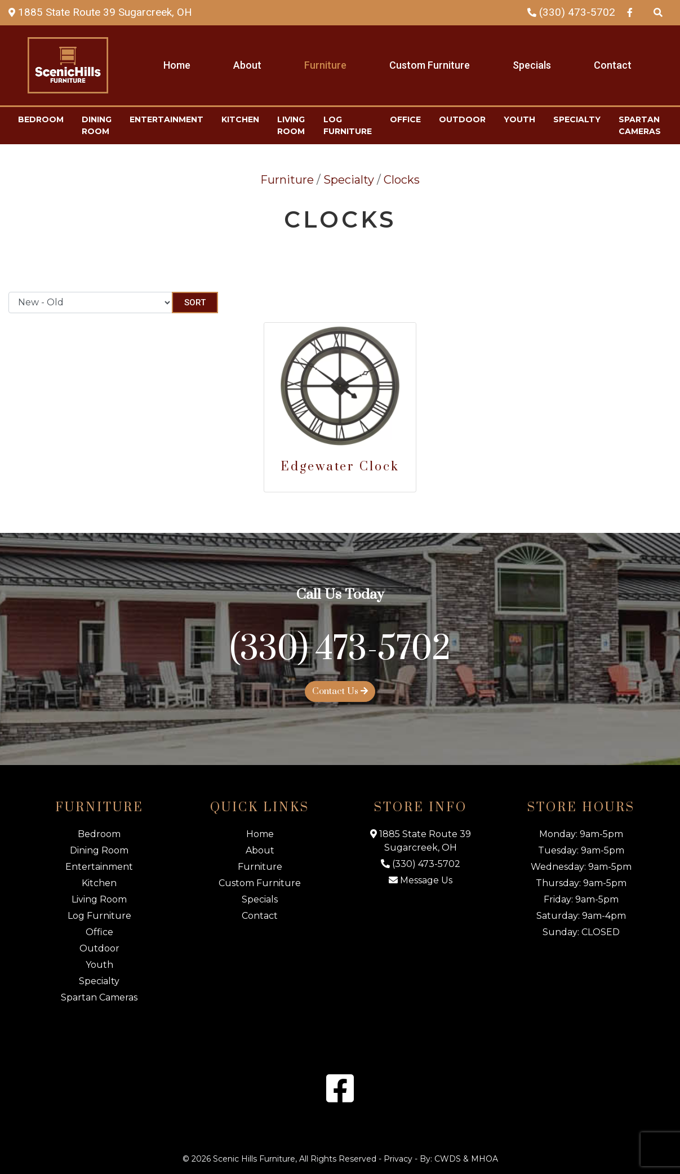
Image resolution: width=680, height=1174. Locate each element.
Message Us (420, 880)
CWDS (447, 1159)
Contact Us (340, 691)
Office (405, 119)
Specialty (577, 119)
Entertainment (166, 119)
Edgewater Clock (340, 466)
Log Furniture (347, 125)
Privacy (398, 1159)
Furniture (325, 65)
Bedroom (41, 119)
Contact (613, 65)
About (247, 65)
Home (176, 65)
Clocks (402, 179)
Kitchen (240, 119)
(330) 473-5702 (571, 12)
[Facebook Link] (630, 12)
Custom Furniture (429, 65)
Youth (519, 119)
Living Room (291, 125)
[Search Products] (658, 12)
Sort (195, 302)
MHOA (484, 1159)
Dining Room (97, 125)
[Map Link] (100, 12)
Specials (532, 65)
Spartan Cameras (640, 125)
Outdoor (462, 119)
